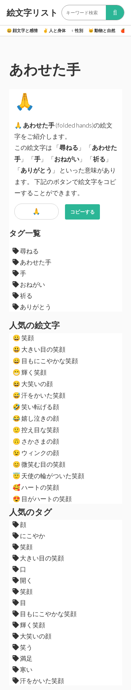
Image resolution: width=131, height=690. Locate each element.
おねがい (29, 284)
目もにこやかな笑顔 (45, 361)
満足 (22, 658)
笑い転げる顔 (36, 407)
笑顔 (23, 338)
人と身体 (54, 30)
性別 (77, 30)
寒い (22, 669)
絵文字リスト (32, 12)
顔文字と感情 (22, 30)
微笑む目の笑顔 (39, 464)
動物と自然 (101, 30)
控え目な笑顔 (36, 430)
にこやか (29, 535)
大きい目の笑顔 (39, 349)
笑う (22, 647)
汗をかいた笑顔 (39, 395)
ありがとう (32, 306)
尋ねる (26, 251)
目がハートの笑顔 (42, 499)
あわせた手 (32, 262)
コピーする (82, 212)
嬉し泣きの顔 (36, 418)
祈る (22, 295)
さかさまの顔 (36, 441)
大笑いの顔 (33, 384)
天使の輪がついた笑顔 (48, 476)
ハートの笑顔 (36, 487)
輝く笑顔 (29, 372)
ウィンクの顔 (36, 453)
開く (22, 580)
